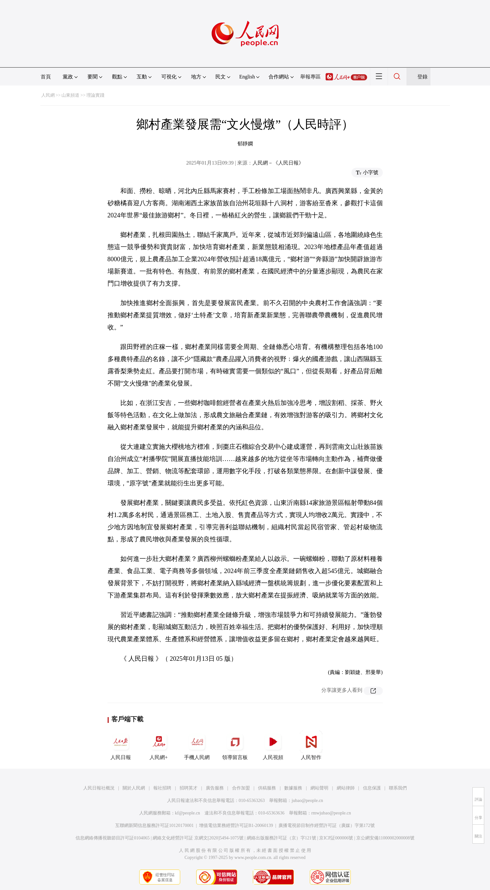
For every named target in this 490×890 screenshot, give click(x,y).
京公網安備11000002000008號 (385, 838)
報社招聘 (162, 788)
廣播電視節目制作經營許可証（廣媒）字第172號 (326, 825)
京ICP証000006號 (336, 838)
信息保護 (372, 788)
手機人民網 (197, 745)
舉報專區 (310, 76)
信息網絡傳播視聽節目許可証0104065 (112, 838)
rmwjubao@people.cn (331, 813)
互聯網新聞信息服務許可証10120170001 (154, 825)
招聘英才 (188, 788)
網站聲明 (319, 788)
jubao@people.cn (307, 800)
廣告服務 (215, 788)
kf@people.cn (187, 813)
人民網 (48, 95)
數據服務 (293, 788)
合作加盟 (241, 788)
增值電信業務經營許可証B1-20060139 (236, 825)
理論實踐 (95, 95)
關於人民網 (134, 788)
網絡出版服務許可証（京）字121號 (281, 838)
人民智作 (311, 745)
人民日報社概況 (99, 788)
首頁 (46, 76)
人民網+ (159, 745)
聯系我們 (398, 788)
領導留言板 (235, 745)
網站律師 (346, 788)
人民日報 (120, 745)
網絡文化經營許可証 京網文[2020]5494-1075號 (198, 838)
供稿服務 (267, 788)
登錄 (422, 76)
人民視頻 (273, 745)
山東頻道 (70, 95)
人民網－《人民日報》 (278, 163)
